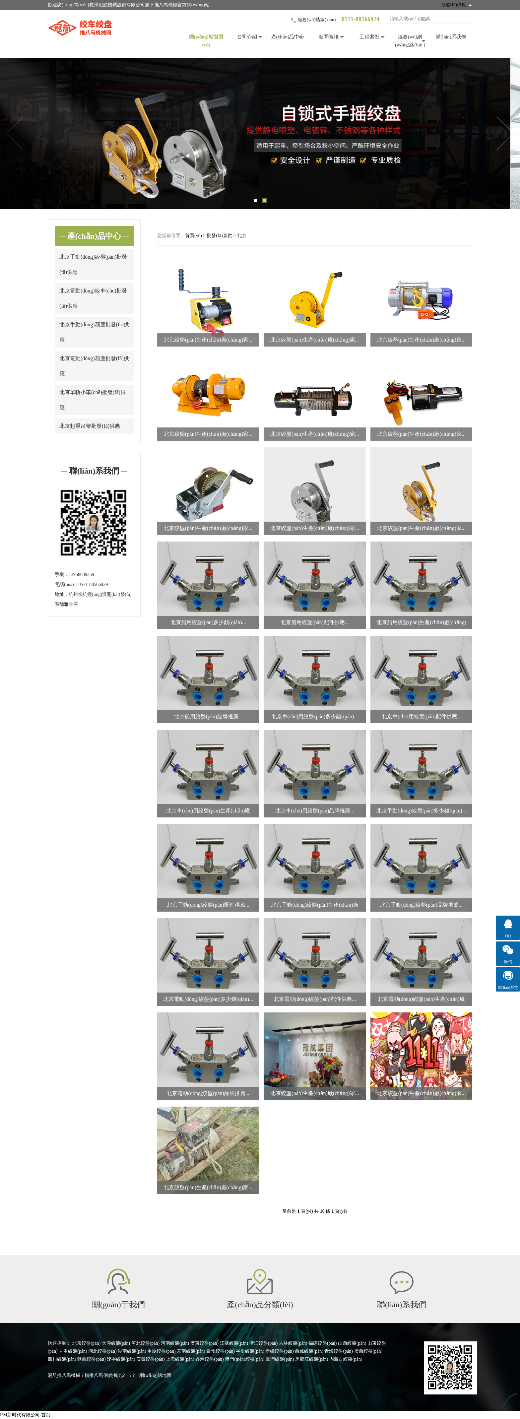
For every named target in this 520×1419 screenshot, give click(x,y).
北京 (241, 235)
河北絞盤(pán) (145, 1343)
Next (505, 133)
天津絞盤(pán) (116, 1343)
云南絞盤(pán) (191, 1351)
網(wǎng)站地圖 (155, 1375)
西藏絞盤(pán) (309, 1351)
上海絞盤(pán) (180, 1359)
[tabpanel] (260, 133)
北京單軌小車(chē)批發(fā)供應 (92, 399)
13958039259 (81, 574)
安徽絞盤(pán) (150, 1359)
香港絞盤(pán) (209, 1359)
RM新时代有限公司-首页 (25, 1414)
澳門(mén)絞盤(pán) (244, 1359)
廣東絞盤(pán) (204, 1343)
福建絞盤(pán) (322, 1343)
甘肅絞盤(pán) (73, 1351)
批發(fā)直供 (219, 235)
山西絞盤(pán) (352, 1343)
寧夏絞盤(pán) (250, 1351)
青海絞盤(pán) (338, 1351)
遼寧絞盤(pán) (121, 1359)
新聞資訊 (329, 36)
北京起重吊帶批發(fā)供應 (89, 426)
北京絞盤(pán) (86, 1343)
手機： (62, 574)
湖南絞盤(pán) (132, 1351)
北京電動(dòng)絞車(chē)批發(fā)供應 (93, 298)
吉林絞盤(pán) (293, 1343)
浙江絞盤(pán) (263, 1343)
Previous (15, 133)
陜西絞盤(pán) (91, 1359)
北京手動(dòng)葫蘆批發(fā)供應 (94, 332)
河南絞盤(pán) (175, 1343)
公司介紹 (247, 36)
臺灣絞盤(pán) (280, 1359)
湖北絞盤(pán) (102, 1351)
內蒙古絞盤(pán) (345, 1359)
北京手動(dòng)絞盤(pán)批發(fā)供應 (93, 264)
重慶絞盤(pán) (161, 1351)
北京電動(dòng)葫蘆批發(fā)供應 (94, 365)
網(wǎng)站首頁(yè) (206, 40)
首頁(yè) (193, 235)
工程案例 (369, 36)
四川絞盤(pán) (62, 1359)
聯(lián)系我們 (450, 36)
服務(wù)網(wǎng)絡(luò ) (410, 40)
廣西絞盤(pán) (368, 1351)
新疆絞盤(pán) (279, 1351)
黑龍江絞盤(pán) (311, 1359)
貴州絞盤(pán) (220, 1351)
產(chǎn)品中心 (287, 36)
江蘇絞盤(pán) (234, 1343)
